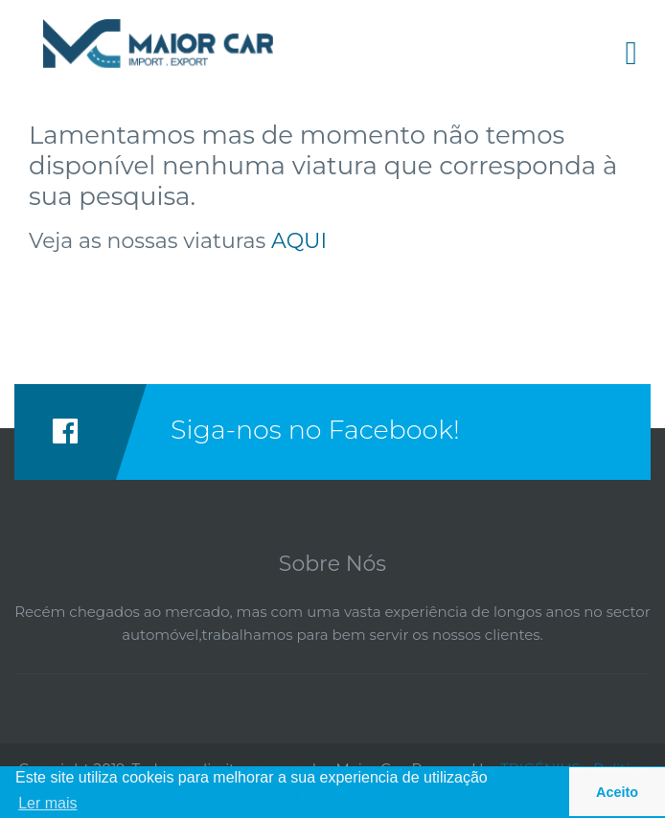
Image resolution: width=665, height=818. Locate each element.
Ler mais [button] (47, 803)
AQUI (299, 241)
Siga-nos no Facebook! (315, 429)
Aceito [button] (617, 792)
